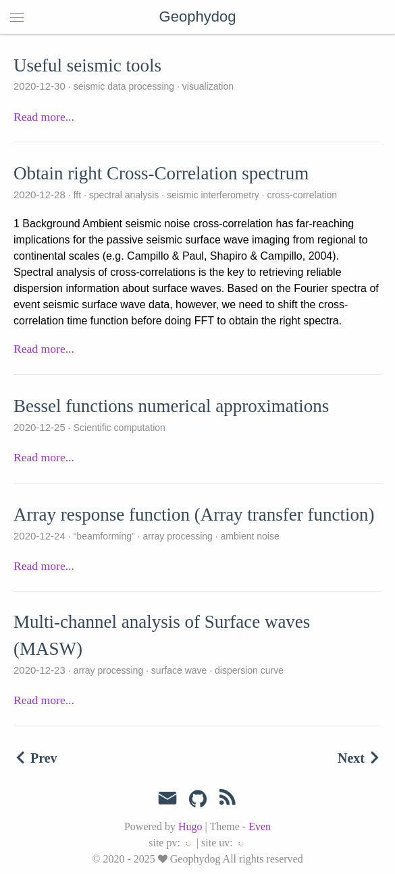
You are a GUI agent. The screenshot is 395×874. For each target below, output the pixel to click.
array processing (177, 536)
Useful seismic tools (87, 65)
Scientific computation (118, 427)
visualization (207, 86)
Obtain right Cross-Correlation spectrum (161, 173)
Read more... (44, 116)
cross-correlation (301, 195)
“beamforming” (104, 536)
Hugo (190, 826)
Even (259, 826)
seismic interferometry (213, 195)
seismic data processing (124, 86)
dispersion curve (248, 670)
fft (77, 195)
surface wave (179, 670)
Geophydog (197, 16)
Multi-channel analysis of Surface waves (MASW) (162, 636)
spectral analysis (123, 195)
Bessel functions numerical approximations (171, 406)
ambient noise (249, 536)
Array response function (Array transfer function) (194, 514)
